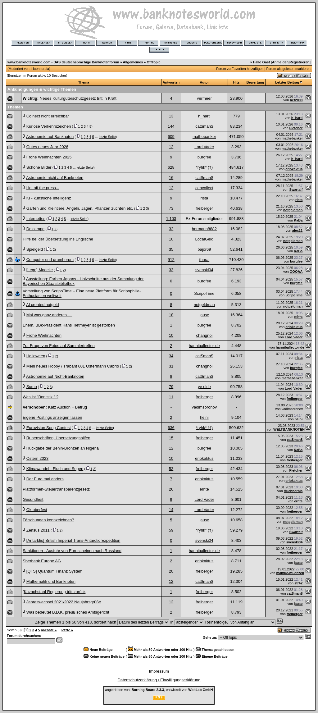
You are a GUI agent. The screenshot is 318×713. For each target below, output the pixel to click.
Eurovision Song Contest (48, 427)
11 (171, 397)
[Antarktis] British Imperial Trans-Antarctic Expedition (73, 540)
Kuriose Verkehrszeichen (48, 126)
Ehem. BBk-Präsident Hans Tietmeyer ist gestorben (69, 325)
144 (171, 126)
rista (204, 198)
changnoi (204, 335)
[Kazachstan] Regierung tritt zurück (54, 591)
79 (171, 386)
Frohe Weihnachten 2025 (49, 157)
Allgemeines (133, 62)
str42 (298, 583)
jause (204, 315)
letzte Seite (107, 137)
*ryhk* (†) (204, 167)
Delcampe (35, 228)
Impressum (159, 671)
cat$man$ (204, 126)
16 (171, 177)
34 (171, 356)
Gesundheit (33, 499)
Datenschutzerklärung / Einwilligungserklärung (159, 680)
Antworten (171, 82)
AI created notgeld (42, 304)
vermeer (204, 98)
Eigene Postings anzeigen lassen (52, 417)
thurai (204, 259)
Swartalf (296, 189)
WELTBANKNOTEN (289, 429)
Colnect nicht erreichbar (47, 116)
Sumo (31, 386)
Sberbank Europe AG (42, 561)
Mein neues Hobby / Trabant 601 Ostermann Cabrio (72, 366)
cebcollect (204, 187)
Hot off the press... (42, 187)
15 (171, 438)
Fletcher (296, 128)
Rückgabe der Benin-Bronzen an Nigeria (62, 448)
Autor (204, 82)
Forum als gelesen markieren (288, 69)
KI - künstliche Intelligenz (48, 198)
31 (171, 366)
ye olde (204, 386)
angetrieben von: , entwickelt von (159, 690)
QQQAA (296, 271)
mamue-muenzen (290, 573)
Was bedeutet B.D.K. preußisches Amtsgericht (67, 612)
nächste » (49, 630)
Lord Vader (204, 146)
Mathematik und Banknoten (50, 581)
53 (171, 468)
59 (171, 530)
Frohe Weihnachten (43, 335)
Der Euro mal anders (45, 479)
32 (171, 228)
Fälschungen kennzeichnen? (48, 520)
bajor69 (204, 249)
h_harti (204, 116)
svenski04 (204, 269)
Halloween (35, 356)
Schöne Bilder (39, 167)
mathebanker (204, 136)
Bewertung (255, 82)
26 (171, 489)
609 (171, 136)
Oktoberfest (36, 509)
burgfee (204, 157)
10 (171, 239)
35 (171, 249)
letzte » (67, 630)
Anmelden (280, 62)
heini (204, 417)
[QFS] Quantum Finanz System (54, 571)
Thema (83, 82)
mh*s (298, 316)
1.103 (171, 218)
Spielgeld (34, 249)
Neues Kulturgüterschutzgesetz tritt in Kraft (78, 98)
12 (171, 146)
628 (171, 167)
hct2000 (296, 100)
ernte (204, 489)
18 (171, 315)
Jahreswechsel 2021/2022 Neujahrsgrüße (63, 602)
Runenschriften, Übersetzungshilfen (58, 438)
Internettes (35, 218)
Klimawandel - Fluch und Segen (55, 468)
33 (171, 269)
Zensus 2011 (38, 530)
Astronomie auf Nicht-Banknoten (55, 376)
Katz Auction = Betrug (67, 407)
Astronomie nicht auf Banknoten (54, 177)
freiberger (204, 208)
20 (171, 571)
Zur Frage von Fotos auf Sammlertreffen (59, 345)
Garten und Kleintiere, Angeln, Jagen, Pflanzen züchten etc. (79, 208)
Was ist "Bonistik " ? (40, 397)
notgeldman (292, 210)
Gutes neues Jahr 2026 (47, 146)
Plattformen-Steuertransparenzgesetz (56, 489)
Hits (236, 82)
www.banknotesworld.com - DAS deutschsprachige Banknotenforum (63, 62)
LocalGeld (204, 239)
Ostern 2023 (37, 458)
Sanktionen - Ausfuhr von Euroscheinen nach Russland (72, 550)
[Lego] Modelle (39, 269)
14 (171, 509)
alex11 (297, 230)
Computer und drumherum (50, 259)
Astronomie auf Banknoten (50, 136)
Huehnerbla (40, 69)
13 (171, 116)
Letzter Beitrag (287, 82)
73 (171, 208)
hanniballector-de (204, 345)
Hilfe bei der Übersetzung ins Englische (58, 239)
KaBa (298, 220)
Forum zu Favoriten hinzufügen (239, 69)
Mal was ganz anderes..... (49, 315)
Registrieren (299, 62)
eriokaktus (293, 169)
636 (171, 427)
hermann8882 (204, 228)
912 (171, 259)
